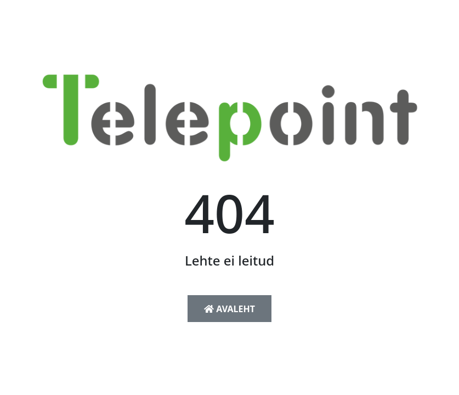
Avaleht (229, 309)
